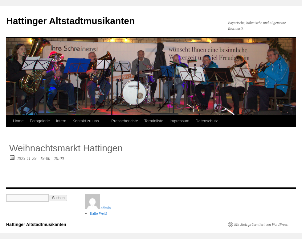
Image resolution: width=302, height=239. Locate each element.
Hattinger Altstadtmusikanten (70, 21)
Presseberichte (124, 121)
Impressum (179, 121)
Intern (61, 121)
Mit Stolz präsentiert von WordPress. (261, 224)
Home (18, 121)
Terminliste (153, 121)
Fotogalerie (40, 121)
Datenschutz (206, 121)
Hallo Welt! (98, 213)
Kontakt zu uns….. (88, 121)
